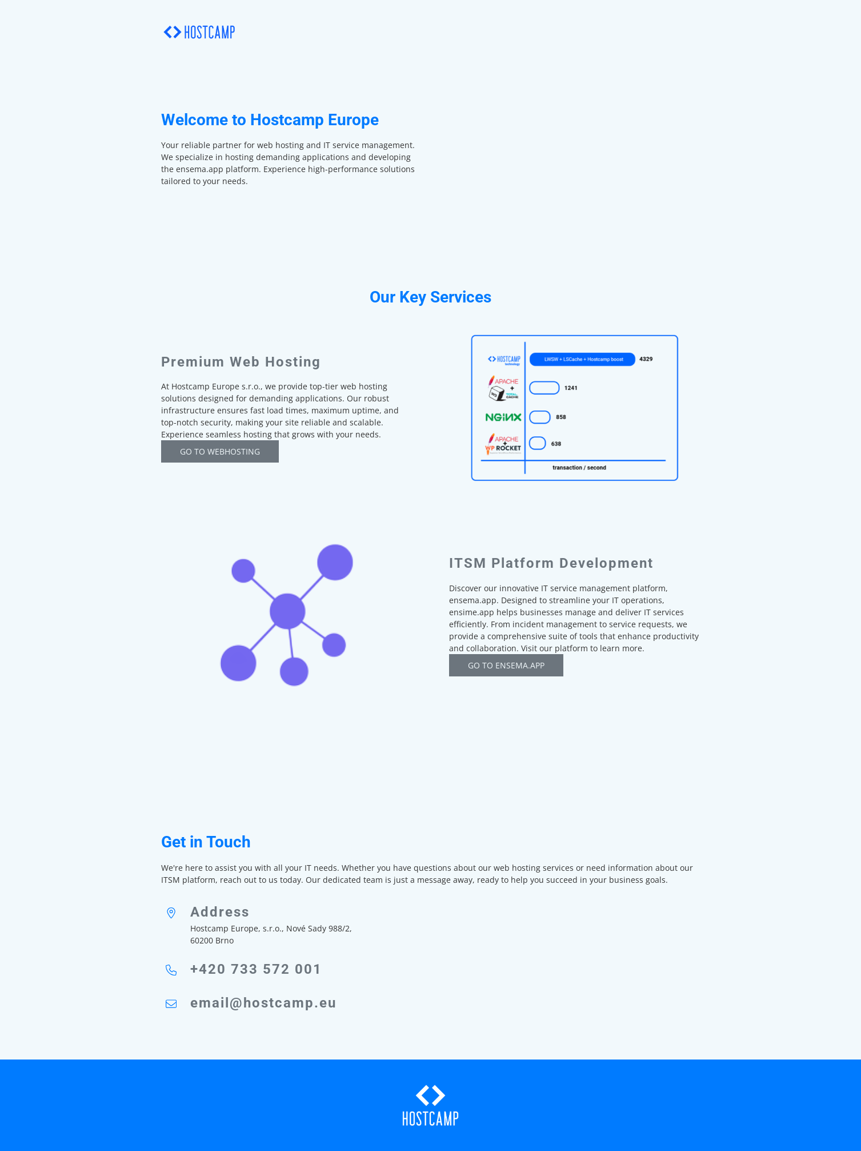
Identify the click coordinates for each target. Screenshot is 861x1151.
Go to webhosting (220, 451)
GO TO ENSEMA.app (506, 665)
